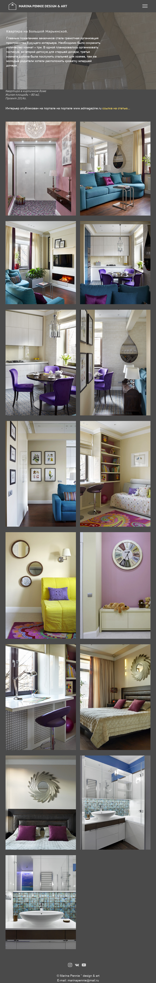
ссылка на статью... (116, 108)
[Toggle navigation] (145, 6)
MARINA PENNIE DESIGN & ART (43, 6)
